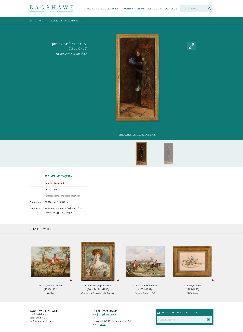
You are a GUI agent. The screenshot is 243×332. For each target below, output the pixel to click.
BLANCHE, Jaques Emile (98, 289)
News (140, 8)
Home (33, 20)
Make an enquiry (58, 176)
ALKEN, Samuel (192, 289)
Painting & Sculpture (102, 8)
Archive (127, 8)
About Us (154, 8)
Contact (171, 8)
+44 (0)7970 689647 (105, 310)
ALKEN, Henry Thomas (51, 289)
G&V (102, 324)
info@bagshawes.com (104, 314)
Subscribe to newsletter (177, 312)
